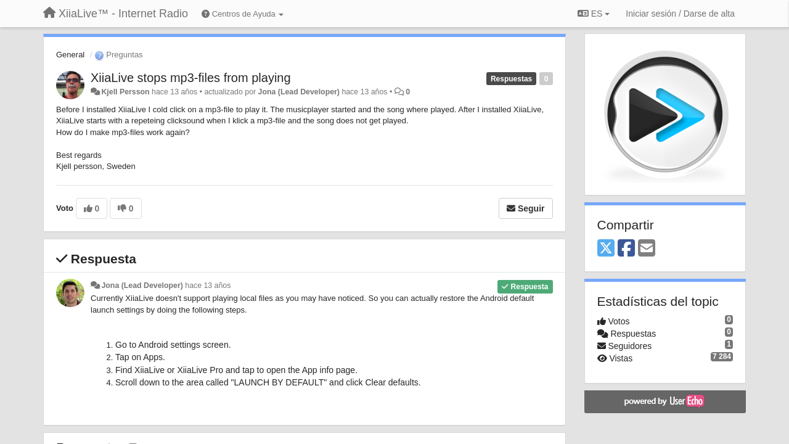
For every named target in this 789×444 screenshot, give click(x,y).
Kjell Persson (125, 92)
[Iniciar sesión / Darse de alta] (680, 13)
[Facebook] (626, 249)
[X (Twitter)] (606, 249)
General (70, 54)
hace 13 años (208, 285)
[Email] (646, 249)
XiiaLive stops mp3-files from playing (191, 77)
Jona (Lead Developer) (299, 92)
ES (594, 13)
